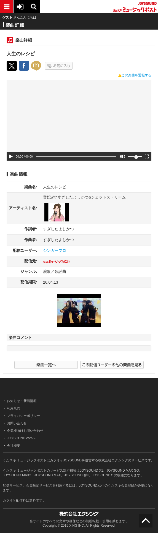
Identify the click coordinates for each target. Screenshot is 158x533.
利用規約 (13, 408)
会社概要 (13, 446)
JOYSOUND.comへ (21, 438)
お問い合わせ (16, 423)
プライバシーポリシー (23, 416)
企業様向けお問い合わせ (24, 431)
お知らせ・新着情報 (21, 401)
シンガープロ (54, 250)
